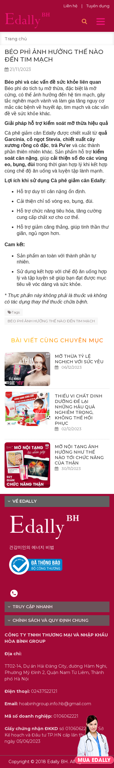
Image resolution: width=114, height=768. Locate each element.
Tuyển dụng (97, 5)
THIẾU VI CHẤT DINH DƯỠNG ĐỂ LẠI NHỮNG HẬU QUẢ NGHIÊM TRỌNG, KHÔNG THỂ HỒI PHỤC (78, 409)
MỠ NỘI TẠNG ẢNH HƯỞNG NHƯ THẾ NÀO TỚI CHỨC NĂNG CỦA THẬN (79, 455)
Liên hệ (71, 5)
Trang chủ (16, 39)
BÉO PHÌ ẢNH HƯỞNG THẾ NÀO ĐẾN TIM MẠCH (51, 321)
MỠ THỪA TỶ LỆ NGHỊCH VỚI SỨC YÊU (79, 359)
